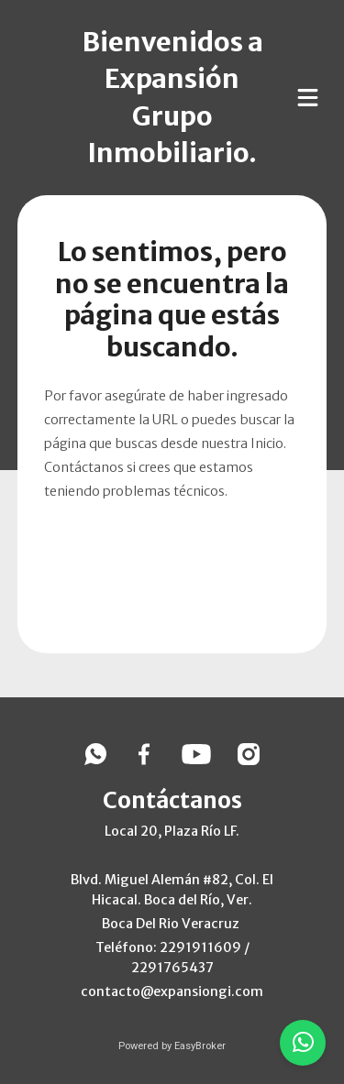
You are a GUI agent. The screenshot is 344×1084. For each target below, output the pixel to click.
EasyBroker (200, 1046)
